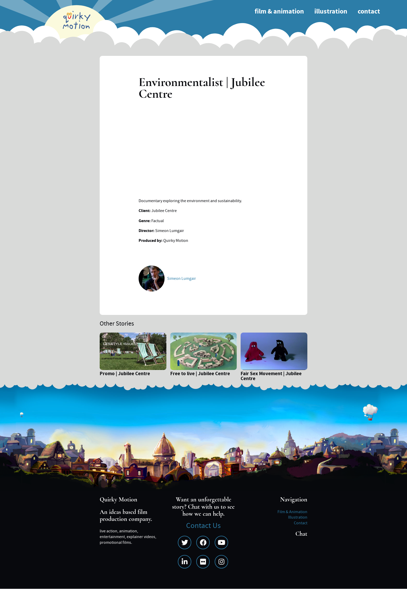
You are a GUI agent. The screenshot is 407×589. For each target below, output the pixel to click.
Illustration (330, 11)
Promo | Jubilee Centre (125, 374)
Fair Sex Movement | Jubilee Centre (271, 376)
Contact (369, 11)
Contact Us (203, 526)
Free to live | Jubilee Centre (200, 374)
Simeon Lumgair (181, 278)
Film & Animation (279, 11)
